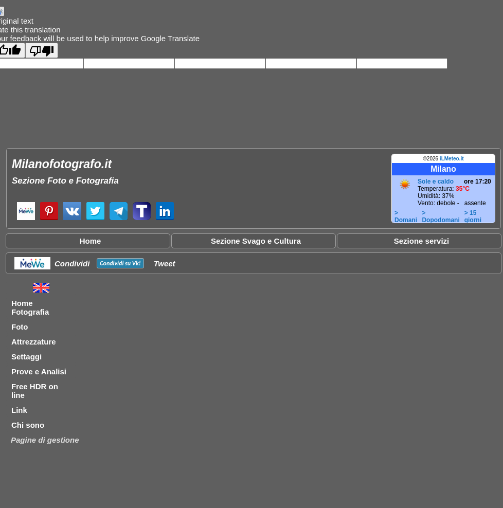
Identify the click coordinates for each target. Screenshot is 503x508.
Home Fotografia (30, 307)
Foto (19, 326)
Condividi (72, 263)
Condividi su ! (120, 263)
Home (90, 241)
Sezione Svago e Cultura (256, 241)
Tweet (164, 263)
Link (19, 410)
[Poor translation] (41, 50)
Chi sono (27, 425)
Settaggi (26, 356)
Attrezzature (33, 341)
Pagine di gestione (45, 440)
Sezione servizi (422, 241)
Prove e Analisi (38, 371)
